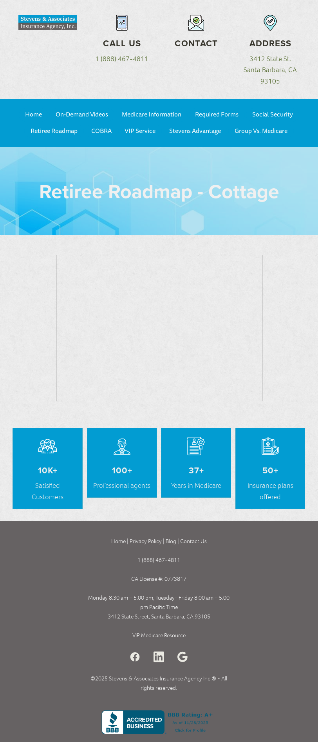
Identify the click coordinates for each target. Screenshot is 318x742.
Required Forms (216, 114)
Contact (196, 43)
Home (33, 114)
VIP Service (140, 131)
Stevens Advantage (195, 131)
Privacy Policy (146, 541)
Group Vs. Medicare (261, 131)
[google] (183, 657)
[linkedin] (159, 657)
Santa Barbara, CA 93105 (180, 616)
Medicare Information (151, 114)
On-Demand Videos (82, 114)
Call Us (122, 43)
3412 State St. (270, 59)
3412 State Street (128, 616)
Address (270, 43)
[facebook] (135, 657)
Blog (171, 541)
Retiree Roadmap (54, 131)
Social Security (272, 114)
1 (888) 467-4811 (121, 59)
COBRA (101, 131)
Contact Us (193, 541)
